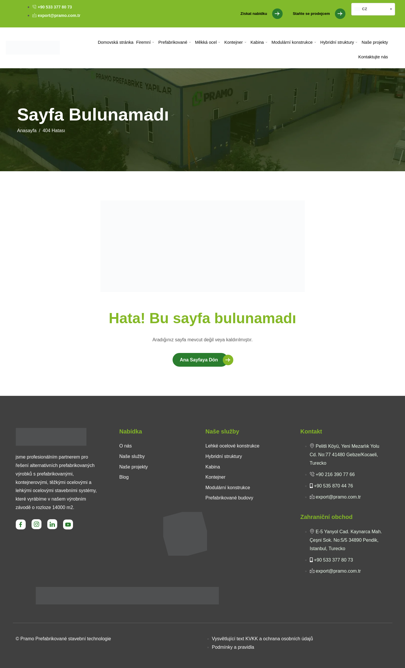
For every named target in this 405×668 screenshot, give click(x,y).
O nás (125, 445)
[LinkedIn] (52, 524)
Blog (124, 477)
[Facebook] (21, 524)
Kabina (259, 42)
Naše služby (132, 456)
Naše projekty (374, 42)
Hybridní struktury (339, 42)
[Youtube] (68, 524)
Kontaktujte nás (373, 56)
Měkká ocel (208, 42)
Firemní (147, 42)
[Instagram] (36, 524)
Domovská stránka (117, 42)
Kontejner (236, 42)
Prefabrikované (175, 42)
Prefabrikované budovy (229, 497)
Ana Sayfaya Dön (199, 359)
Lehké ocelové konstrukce (233, 445)
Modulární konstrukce (293, 42)
